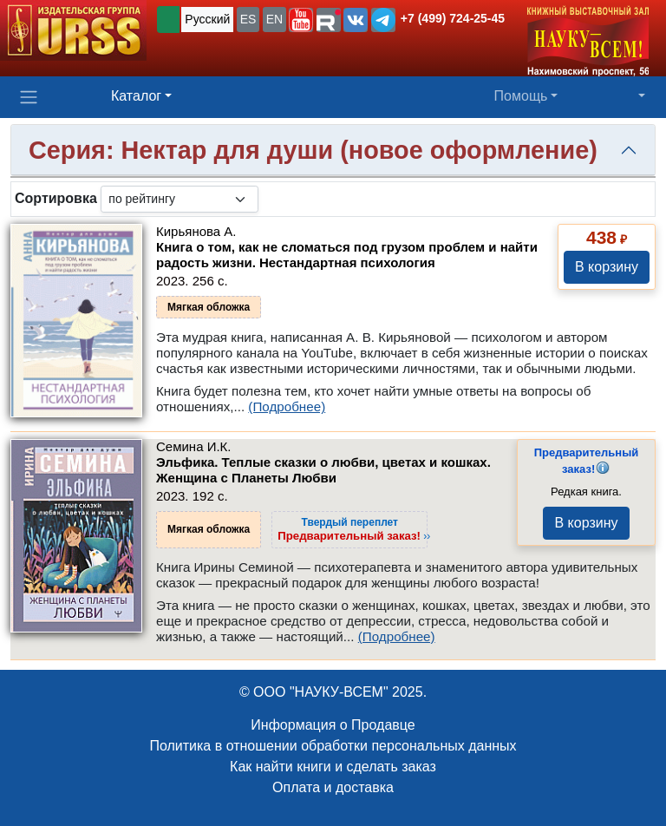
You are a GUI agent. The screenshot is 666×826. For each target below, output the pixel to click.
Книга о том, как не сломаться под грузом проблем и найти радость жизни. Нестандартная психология (347, 254)
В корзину (606, 266)
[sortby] (179, 199)
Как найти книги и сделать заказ (333, 766)
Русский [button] (207, 19)
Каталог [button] (136, 95)
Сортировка (56, 198)
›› (354, 529)
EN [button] (274, 19)
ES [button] (248, 19)
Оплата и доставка (333, 787)
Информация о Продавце (333, 725)
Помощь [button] (521, 95)
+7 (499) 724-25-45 (453, 18)
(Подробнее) (286, 406)
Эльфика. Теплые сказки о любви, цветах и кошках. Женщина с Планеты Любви (323, 470)
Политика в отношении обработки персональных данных (332, 745)
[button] (301, 20)
